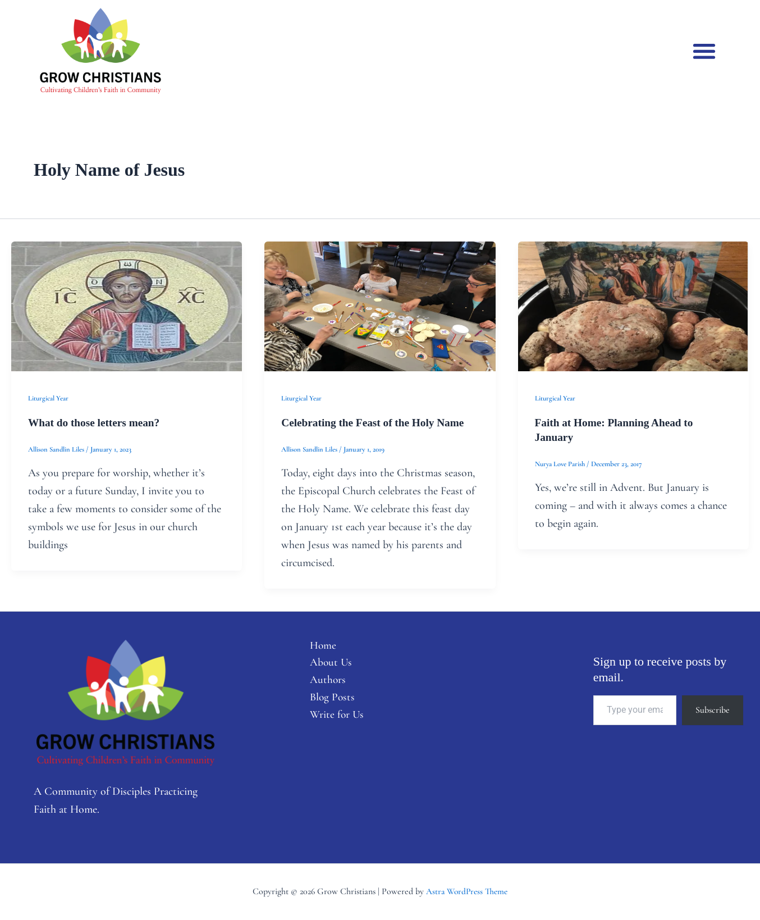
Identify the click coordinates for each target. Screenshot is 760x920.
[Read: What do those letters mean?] (126, 305)
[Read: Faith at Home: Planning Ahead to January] (633, 305)
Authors (323, 682)
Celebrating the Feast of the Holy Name (376, 422)
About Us (326, 664)
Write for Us (332, 718)
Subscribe (712, 710)
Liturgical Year (48, 398)
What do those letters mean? (96, 422)
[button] (704, 51)
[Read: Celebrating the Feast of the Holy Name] (379, 305)
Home (318, 646)
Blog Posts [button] (328, 700)
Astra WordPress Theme (467, 891)
